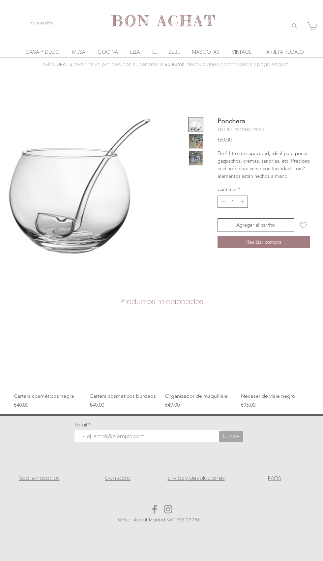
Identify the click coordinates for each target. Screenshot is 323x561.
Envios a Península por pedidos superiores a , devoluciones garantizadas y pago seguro (165, 64)
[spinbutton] (233, 201)
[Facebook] (154, 509)
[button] (42, 52)
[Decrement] (223, 201)
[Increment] (243, 201)
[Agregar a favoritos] (303, 225)
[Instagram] (168, 509)
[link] (312, 25)
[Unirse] (231, 436)
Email (81, 424)
